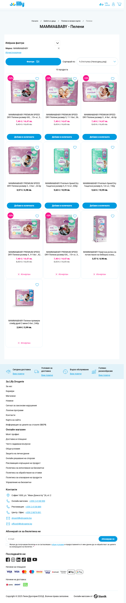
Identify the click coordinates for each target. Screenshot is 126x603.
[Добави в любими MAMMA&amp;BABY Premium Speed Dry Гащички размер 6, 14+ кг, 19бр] (113, 147)
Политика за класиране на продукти (24, 477)
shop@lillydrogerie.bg (22, 518)
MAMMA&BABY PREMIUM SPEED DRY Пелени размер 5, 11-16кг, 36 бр (62, 116)
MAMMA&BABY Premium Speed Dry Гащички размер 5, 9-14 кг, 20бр (62, 184)
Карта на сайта (13, 420)
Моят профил (12, 434)
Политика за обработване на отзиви (24, 472)
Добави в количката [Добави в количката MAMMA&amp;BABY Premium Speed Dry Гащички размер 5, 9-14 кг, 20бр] (62, 205)
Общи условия (13, 448)
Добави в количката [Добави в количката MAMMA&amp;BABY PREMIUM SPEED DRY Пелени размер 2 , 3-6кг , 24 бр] (24, 205)
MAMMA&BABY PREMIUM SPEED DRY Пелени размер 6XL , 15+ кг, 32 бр (24, 116)
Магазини (11, 396)
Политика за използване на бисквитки (25, 468)
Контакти (10, 415)
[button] (33, 43)
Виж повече (18, 374)
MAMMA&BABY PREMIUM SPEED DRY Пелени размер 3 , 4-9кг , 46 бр (100, 115)
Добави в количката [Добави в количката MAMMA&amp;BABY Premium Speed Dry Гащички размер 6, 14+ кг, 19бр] (100, 205)
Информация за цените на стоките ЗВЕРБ (26, 424)
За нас (9, 386)
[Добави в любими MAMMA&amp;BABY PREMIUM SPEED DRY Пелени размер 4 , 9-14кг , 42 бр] (37, 216)
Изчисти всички (13, 52)
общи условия (58, 544)
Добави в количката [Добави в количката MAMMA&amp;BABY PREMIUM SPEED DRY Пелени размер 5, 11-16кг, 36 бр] (62, 137)
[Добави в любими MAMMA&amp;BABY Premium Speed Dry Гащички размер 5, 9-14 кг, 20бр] (75, 147)
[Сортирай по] (97, 61)
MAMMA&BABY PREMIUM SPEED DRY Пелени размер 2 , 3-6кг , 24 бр (24, 184)
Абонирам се (108, 539)
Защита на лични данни (17, 453)
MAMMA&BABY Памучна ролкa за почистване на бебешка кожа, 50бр (99, 253)
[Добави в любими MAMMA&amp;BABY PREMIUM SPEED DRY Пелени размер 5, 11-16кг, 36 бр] (75, 79)
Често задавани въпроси (18, 444)
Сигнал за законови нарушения (21, 405)
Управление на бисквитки (18, 482)
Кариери (10, 391)
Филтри (33, 61)
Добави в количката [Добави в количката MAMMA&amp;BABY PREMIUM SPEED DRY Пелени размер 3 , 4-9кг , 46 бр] (100, 137)
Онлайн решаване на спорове (20, 458)
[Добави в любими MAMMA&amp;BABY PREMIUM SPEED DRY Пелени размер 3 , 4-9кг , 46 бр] (113, 79)
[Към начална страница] (35, 21)
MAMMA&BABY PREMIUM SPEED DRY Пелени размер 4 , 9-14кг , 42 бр (24, 253)
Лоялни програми (14, 410)
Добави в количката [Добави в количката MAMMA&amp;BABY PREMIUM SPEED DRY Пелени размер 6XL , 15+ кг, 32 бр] (24, 137)
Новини (9, 401)
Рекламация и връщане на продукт (23, 463)
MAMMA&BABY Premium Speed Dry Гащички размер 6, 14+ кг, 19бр (99, 184)
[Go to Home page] (17, 4)
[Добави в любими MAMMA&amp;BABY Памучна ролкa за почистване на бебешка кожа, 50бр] (113, 216)
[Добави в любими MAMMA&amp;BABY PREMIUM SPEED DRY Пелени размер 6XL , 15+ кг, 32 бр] (37, 79)
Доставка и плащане (16, 439)
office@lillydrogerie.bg (22, 524)
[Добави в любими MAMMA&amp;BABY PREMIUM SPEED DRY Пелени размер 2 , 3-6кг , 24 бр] (37, 147)
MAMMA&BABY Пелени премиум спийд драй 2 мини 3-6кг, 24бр (24, 322)
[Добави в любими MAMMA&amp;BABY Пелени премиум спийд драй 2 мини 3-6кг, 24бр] (37, 285)
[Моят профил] (113, 4)
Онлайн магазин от (90, 596)
